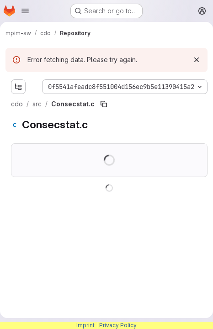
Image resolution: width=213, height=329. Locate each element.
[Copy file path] (103, 104)
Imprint (85, 325)
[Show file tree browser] (18, 86)
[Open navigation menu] (25, 11)
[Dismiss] (196, 59)
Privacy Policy (118, 325)
